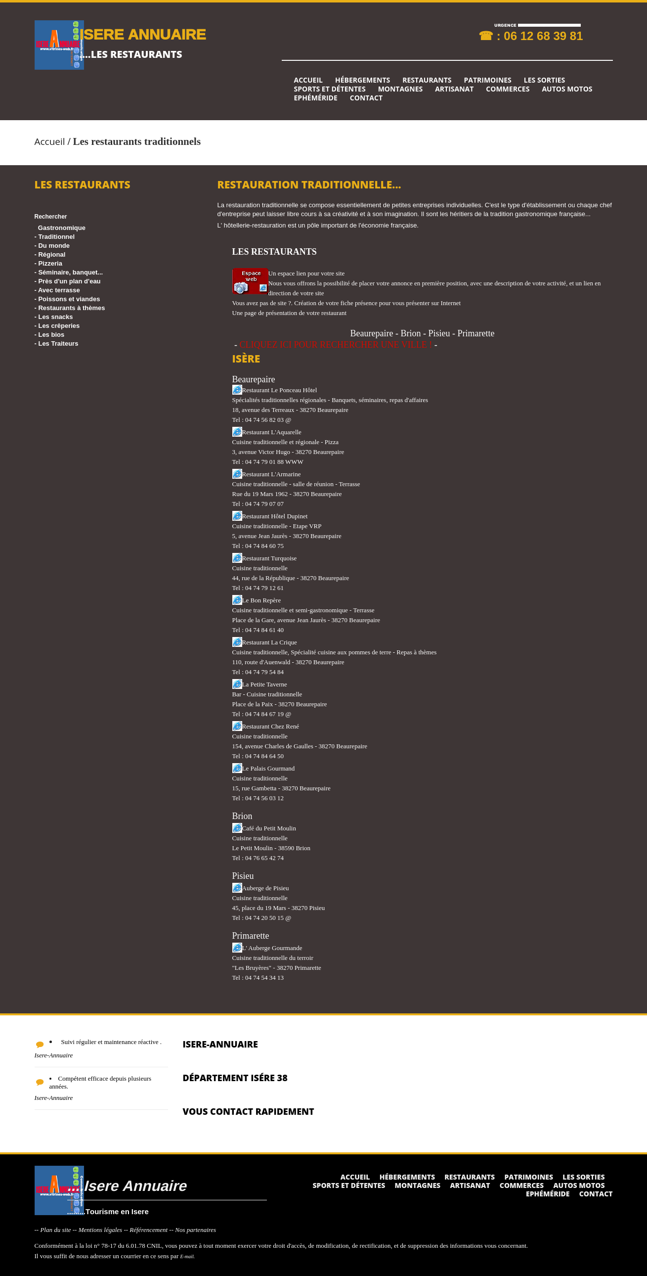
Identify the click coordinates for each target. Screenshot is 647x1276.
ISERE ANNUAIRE (143, 34)
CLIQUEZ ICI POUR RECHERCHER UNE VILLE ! (336, 345)
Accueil (308, 80)
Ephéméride (316, 97)
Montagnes (400, 89)
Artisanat (454, 89)
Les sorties (544, 80)
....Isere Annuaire (126, 1185)
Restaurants (426, 80)
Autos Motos (567, 89)
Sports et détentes (330, 89)
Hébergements (362, 80)
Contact (366, 97)
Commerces (507, 89)
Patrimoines (487, 80)
